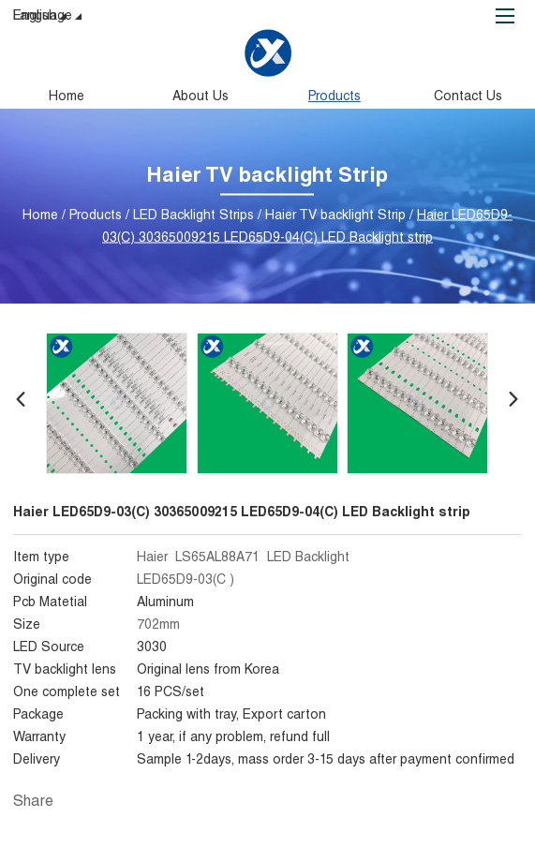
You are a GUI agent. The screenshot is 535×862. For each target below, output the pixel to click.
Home (66, 97)
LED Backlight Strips (193, 215)
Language (49, 18)
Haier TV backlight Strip (335, 215)
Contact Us (468, 97)
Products (334, 97)
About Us (200, 97)
